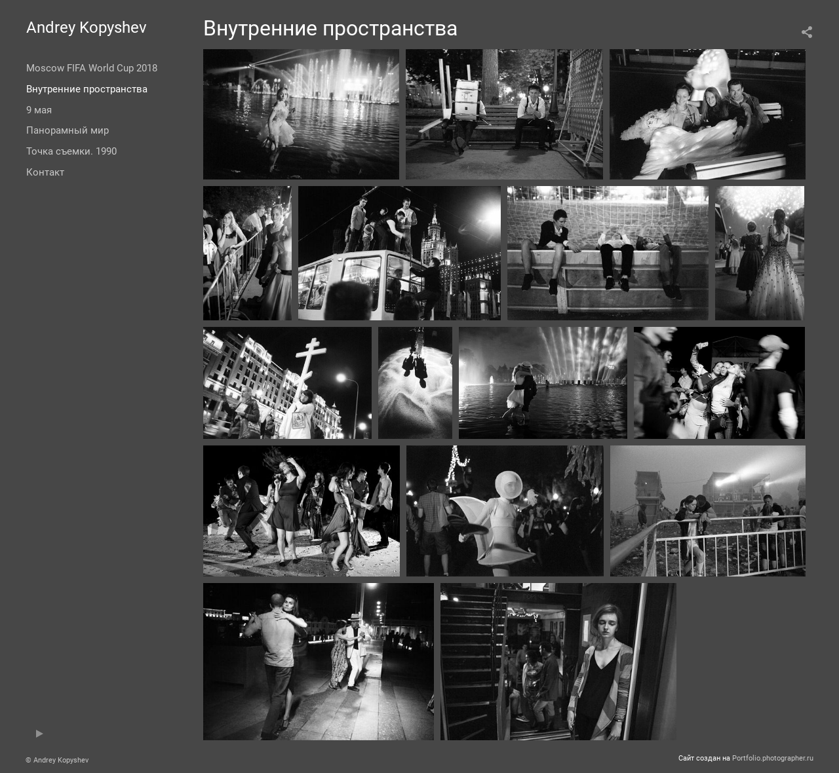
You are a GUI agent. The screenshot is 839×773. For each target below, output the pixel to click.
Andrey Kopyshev (86, 27)
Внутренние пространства (86, 89)
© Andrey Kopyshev (57, 760)
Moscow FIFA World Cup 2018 (91, 68)
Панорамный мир (67, 130)
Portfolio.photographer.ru (772, 758)
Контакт (45, 172)
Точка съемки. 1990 (71, 151)
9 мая (39, 110)
